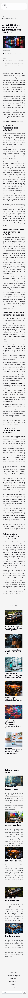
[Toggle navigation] (4, 6)
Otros (13, 987)
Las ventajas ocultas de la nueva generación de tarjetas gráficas (13, 628)
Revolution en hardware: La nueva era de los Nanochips (13, 937)
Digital (13, 984)
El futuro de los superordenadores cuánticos (14, 63)
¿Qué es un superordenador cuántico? (13, 53)
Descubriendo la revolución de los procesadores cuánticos (13, 699)
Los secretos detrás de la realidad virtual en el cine (13, 651)
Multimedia (13, 978)
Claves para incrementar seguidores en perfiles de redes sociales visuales (13, 750)
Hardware (8, 15)
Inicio (2, 15)
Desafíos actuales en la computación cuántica (14, 60)
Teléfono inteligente (13, 976)
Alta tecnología (13, 981)
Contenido (7, 51)
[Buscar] (12, 992)
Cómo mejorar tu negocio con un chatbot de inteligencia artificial (13, 675)
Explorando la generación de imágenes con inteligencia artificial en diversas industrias (13, 724)
